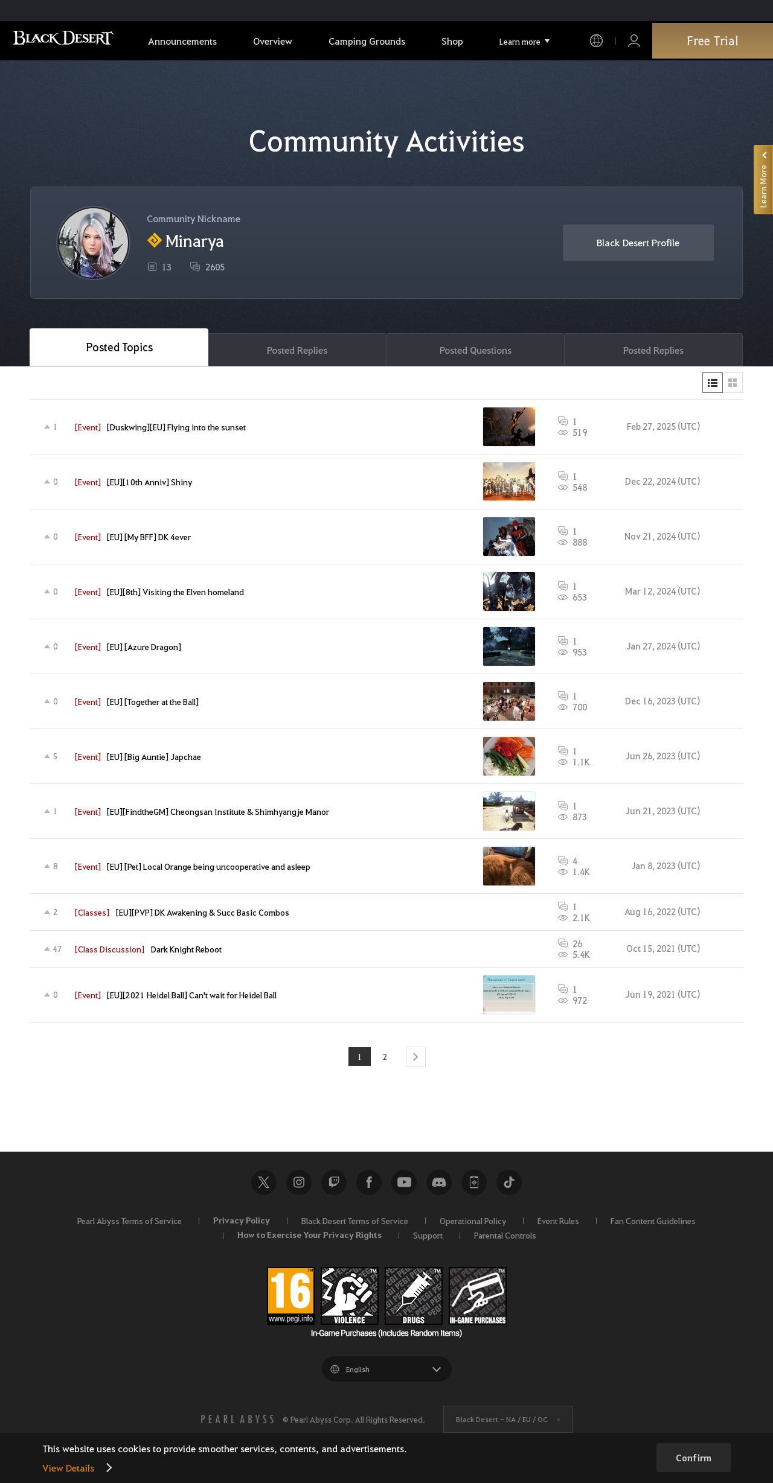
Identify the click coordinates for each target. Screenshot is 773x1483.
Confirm (693, 1458)
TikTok (509, 1184)
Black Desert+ (474, 1184)
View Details (68, 1467)
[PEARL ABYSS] (237, 1421)
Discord (439, 1184)
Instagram (299, 1184)
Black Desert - (502, 1421)
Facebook (369, 1184)
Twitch (334, 1184)
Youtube (404, 1184)
